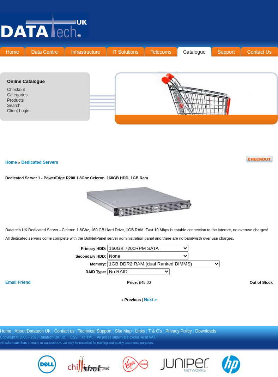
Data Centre (45, 51)
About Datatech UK (32, 331)
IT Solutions (125, 51)
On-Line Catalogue (194, 51)
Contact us (64, 331)
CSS (74, 337)
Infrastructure (86, 51)
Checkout (16, 89)
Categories (17, 94)
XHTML (87, 337)
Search (13, 105)
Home (12, 51)
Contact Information (259, 51)
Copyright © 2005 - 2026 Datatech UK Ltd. (33, 337)
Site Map (123, 331)
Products (15, 100)
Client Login (18, 110)
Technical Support (94, 331)
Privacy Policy (178, 331)
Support (226, 51)
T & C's (155, 331)
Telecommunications (161, 51)
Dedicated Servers (39, 162)
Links (140, 331)
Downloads (205, 331)
